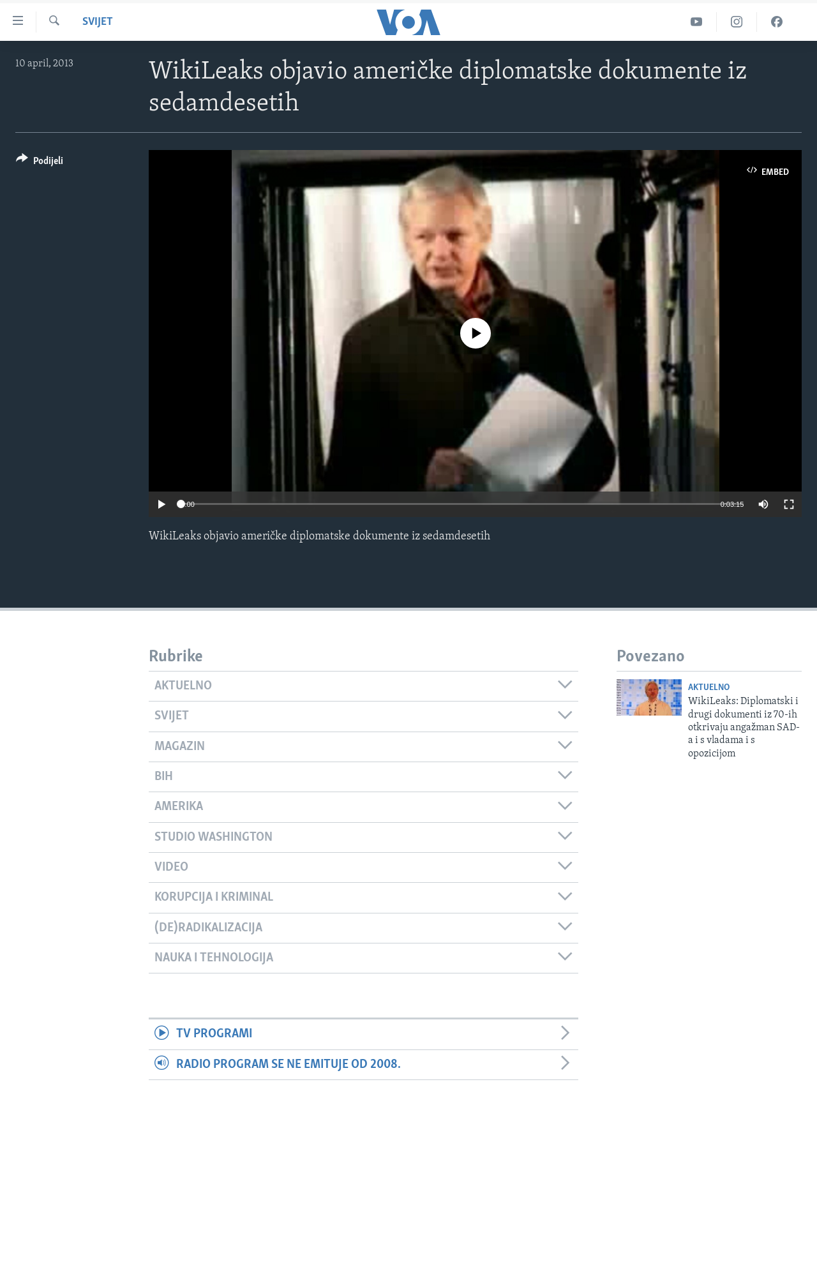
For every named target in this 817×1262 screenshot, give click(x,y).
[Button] (39, 163)
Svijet (97, 22)
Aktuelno (709, 688)
